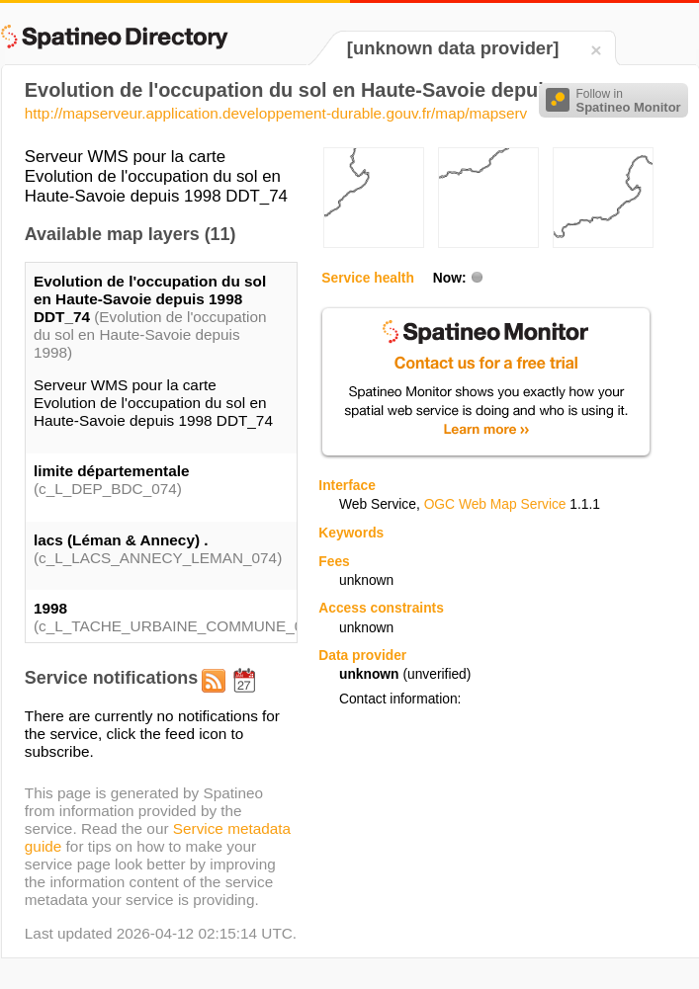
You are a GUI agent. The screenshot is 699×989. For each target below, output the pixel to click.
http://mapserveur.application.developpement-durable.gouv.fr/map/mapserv (276, 113)
